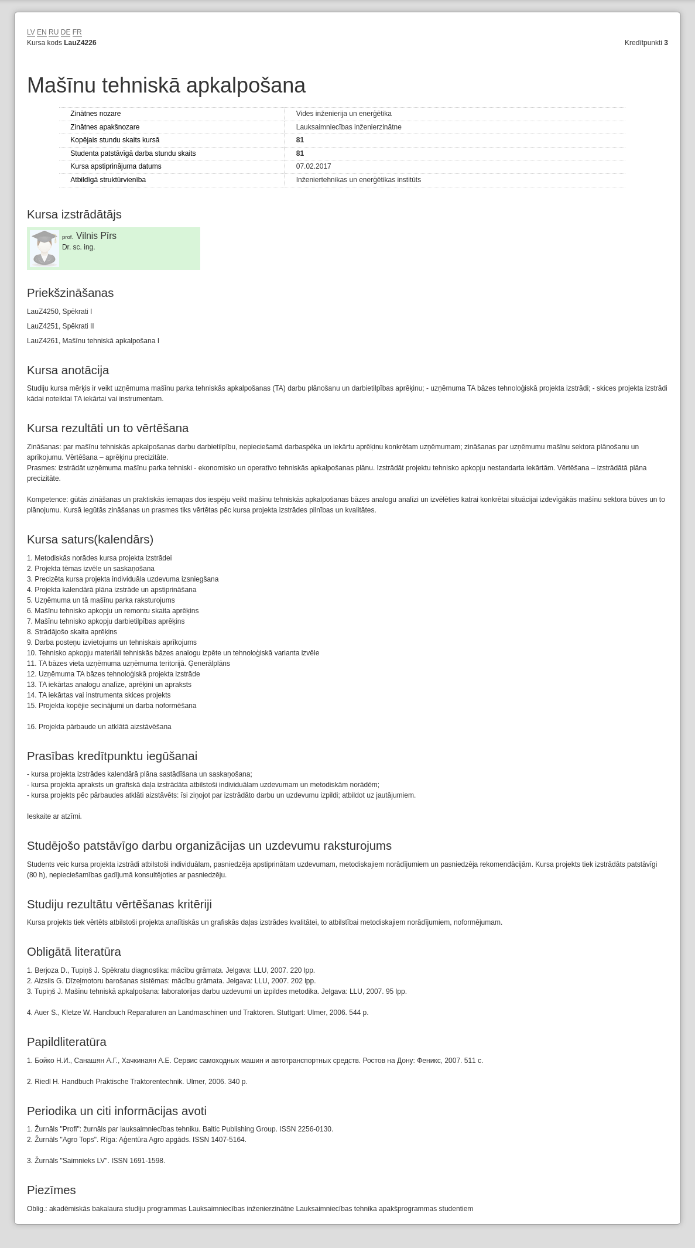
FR (77, 32)
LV (31, 32)
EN (42, 32)
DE (66, 32)
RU (54, 32)
